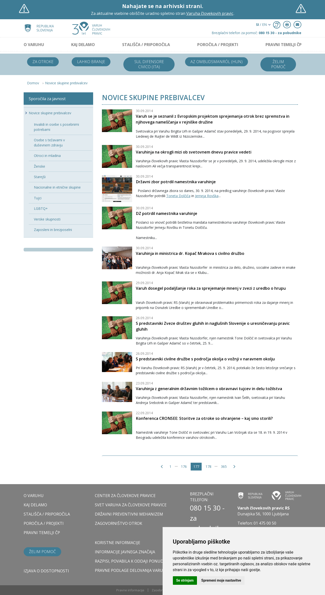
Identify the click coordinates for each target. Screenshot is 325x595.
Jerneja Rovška (206, 195)
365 (224, 466)
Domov (33, 83)
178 (208, 466)
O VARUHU (34, 44)
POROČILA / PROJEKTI (217, 44)
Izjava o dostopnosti (46, 571)
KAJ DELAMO (83, 44)
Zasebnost (160, 590)
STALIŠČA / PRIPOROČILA (146, 44)
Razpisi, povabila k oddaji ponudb (130, 561)
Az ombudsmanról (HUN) (216, 61)
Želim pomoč (278, 64)
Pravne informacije (130, 590)
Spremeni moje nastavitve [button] (221, 580)
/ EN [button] (261, 24)
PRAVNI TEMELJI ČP (284, 44)
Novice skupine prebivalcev (66, 83)
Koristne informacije (117, 542)
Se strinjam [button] (185, 580)
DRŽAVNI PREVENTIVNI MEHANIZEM (129, 514)
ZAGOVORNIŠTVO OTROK (118, 523)
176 (184, 466)
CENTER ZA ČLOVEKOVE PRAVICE (125, 495)
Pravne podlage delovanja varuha (131, 570)
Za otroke (42, 61)
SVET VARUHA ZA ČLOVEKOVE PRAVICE (131, 505)
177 (196, 466)
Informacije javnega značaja (125, 552)
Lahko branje (91, 61)
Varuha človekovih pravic (209, 13)
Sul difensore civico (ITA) (149, 64)
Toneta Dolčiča (178, 195)
